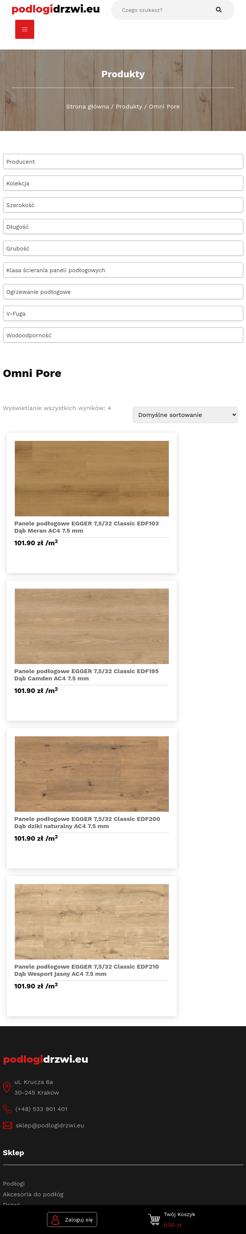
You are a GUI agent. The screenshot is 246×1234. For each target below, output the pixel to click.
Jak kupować (22, 1066)
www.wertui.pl (139, 1173)
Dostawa (16, 1076)
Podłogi (14, 896)
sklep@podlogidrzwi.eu (50, 838)
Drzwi (11, 918)
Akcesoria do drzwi (31, 928)
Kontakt (14, 1002)
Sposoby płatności (30, 1087)
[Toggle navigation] (24, 29)
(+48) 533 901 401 (41, 822)
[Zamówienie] (185, 415)
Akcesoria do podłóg (33, 907)
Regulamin (18, 1013)
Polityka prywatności (53, 1150)
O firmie (15, 981)
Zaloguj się (72, 1220)
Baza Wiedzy (21, 992)
